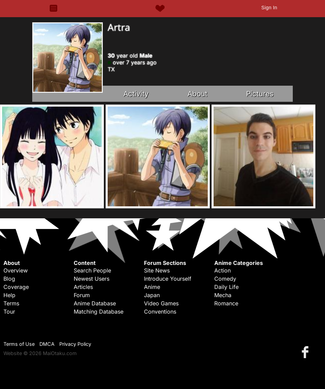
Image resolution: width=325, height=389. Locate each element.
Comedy (225, 278)
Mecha (222, 295)
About (197, 93)
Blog (9, 278)
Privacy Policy (75, 344)
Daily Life (226, 286)
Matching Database (98, 311)
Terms (11, 303)
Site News (157, 270)
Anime (152, 286)
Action (222, 270)
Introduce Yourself (167, 278)
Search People (92, 270)
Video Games (161, 303)
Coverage (16, 286)
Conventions (160, 311)
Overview (15, 270)
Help (9, 295)
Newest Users (91, 278)
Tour (9, 311)
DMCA (47, 344)
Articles (83, 286)
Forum (82, 295)
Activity (136, 93)
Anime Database (95, 303)
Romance (226, 303)
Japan (152, 295)
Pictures (260, 93)
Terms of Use (19, 344)
